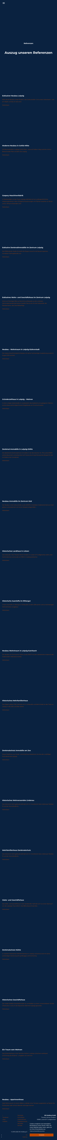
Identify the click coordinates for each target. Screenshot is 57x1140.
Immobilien (21, 1117)
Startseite (20, 1115)
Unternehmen (22, 1119)
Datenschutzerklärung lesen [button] (37, 1131)
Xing (4, 1119)
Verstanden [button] (41, 1135)
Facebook (5, 1117)
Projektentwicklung (23, 1121)
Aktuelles (20, 1123)
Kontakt (20, 1125)
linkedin (5, 1121)
